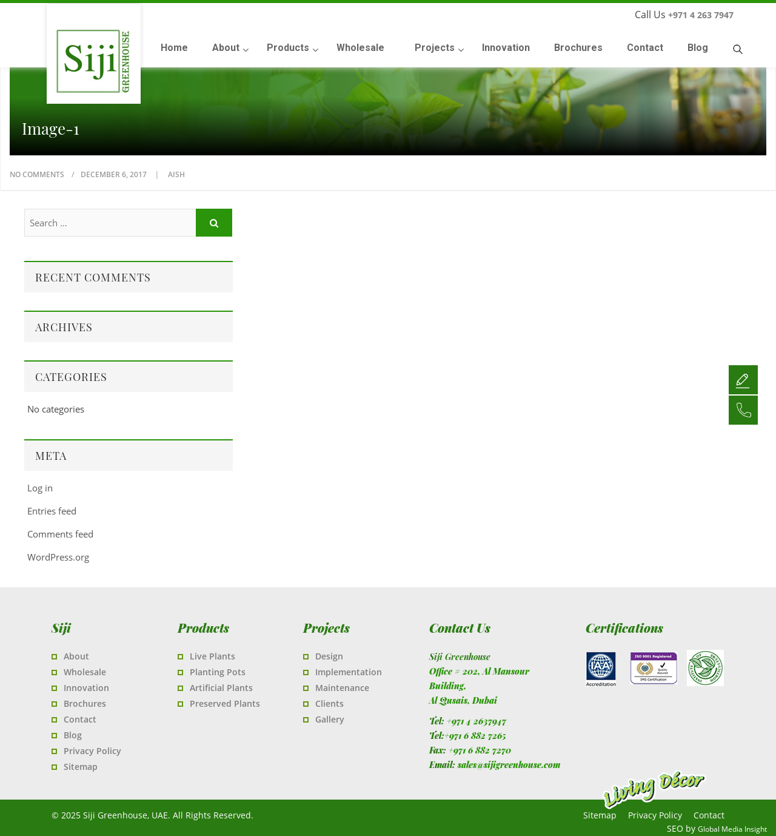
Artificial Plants (221, 687)
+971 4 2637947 (476, 721)
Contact (80, 719)
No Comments (37, 174)
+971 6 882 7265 (475, 735)
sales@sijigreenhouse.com (509, 764)
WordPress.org (58, 557)
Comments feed (60, 534)
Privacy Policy (92, 751)
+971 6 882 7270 (480, 750)
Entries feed (51, 511)
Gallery (329, 719)
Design (329, 656)
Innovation (86, 687)
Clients (329, 703)
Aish (176, 174)
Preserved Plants (225, 703)
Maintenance (342, 687)
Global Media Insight (732, 829)
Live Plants (212, 656)
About (76, 656)
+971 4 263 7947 (701, 15)
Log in (40, 488)
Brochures (85, 703)
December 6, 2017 (115, 174)
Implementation (348, 672)
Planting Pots (218, 672)
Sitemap (81, 766)
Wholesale (85, 672)
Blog (73, 735)
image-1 (50, 128)
